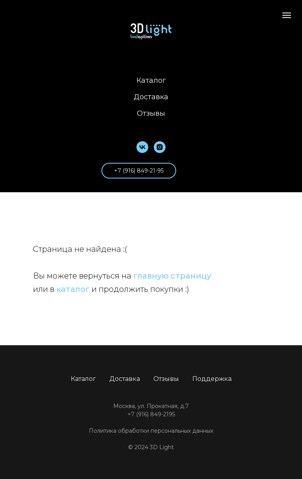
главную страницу (172, 275)
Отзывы (151, 113)
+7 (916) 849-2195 (151, 414)
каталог (73, 289)
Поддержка (212, 378)
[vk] (142, 147)
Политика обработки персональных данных (151, 430)
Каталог (151, 80)
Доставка (151, 97)
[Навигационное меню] (286, 15)
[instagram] (160, 147)
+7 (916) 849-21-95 (139, 170)
